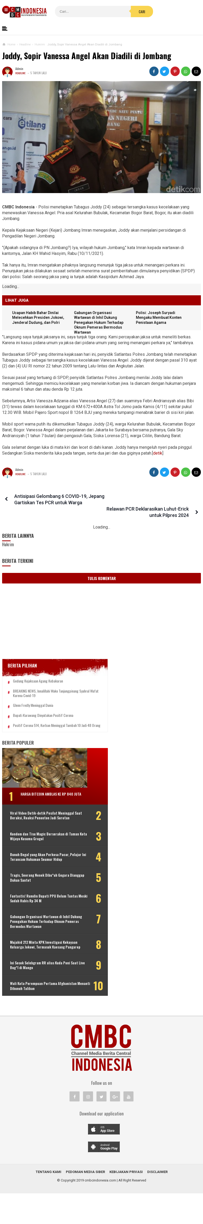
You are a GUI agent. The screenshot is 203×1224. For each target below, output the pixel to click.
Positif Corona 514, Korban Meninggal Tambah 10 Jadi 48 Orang (39, 719)
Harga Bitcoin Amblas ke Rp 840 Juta (47, 793)
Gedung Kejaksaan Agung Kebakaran (38, 668)
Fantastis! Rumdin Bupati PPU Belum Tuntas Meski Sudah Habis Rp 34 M (37, 912)
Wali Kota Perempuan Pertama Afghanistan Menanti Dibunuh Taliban (33, 1014)
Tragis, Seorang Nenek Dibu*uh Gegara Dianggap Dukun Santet (34, 889)
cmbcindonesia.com (100, 1211)
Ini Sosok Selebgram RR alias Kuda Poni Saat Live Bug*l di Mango (36, 991)
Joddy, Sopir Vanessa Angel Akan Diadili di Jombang (86, 55)
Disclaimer (157, 1202)
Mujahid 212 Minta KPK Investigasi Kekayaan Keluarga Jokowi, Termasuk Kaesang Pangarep (36, 968)
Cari (115, 11)
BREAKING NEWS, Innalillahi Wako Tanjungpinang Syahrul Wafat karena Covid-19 (43, 683)
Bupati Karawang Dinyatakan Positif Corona (43, 707)
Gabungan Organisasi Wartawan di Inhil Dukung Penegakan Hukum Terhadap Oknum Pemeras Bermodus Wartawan (100, 323)
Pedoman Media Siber (85, 1202)
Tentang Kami (48, 1202)
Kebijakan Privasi (126, 1202)
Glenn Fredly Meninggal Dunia (33, 697)
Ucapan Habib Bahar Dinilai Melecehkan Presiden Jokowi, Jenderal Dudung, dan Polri (40, 318)
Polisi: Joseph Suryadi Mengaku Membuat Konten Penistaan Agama (160, 318)
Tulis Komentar (101, 566)
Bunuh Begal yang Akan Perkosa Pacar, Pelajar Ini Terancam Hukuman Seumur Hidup (34, 866)
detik (157, 453)
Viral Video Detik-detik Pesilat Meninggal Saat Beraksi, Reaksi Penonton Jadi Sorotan (34, 815)
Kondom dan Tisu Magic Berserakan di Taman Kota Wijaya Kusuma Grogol (37, 840)
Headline (20, 73)
